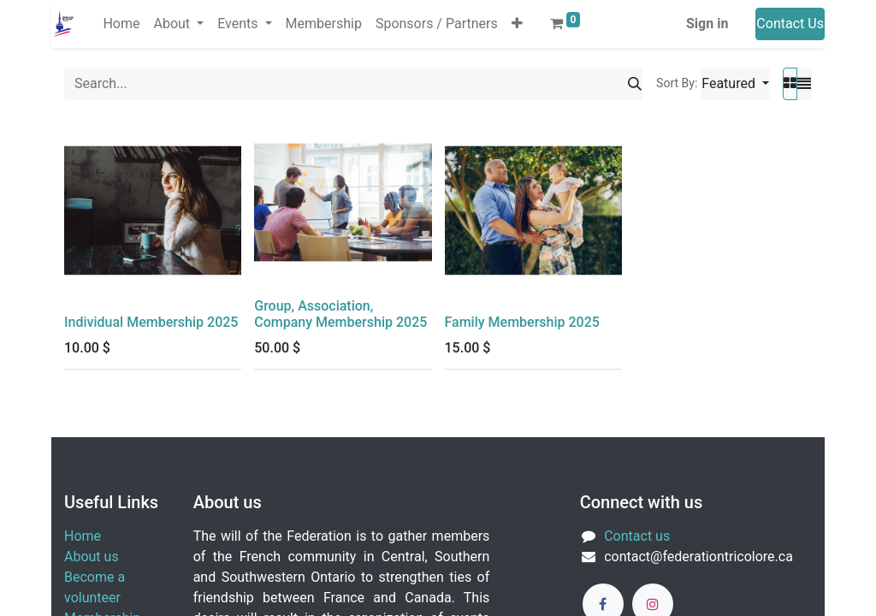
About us (91, 556)
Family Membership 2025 (522, 322)
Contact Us (790, 23)
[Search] (634, 84)
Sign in (707, 23)
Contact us (637, 536)
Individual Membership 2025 (151, 322)
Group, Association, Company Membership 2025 (340, 314)
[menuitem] (121, 24)
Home (82, 536)
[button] (517, 24)
